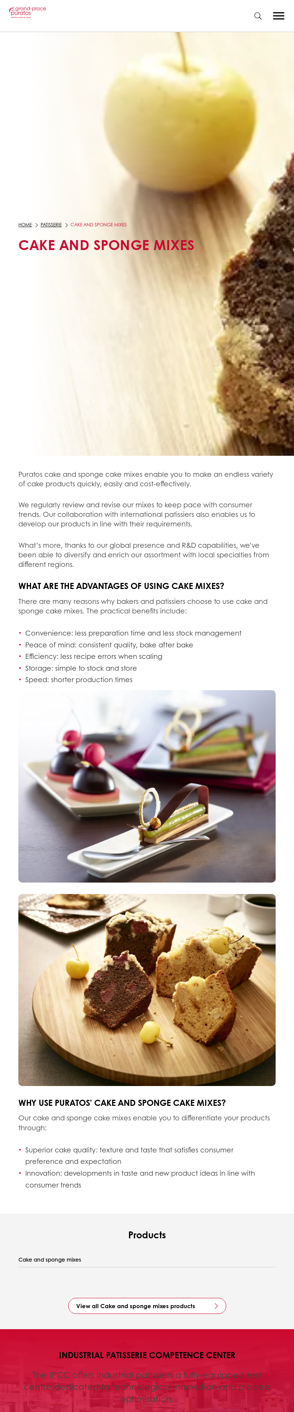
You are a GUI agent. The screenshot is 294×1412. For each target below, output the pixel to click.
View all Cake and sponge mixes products (135, 1306)
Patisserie (51, 224)
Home (25, 224)
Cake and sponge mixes (49, 1259)
